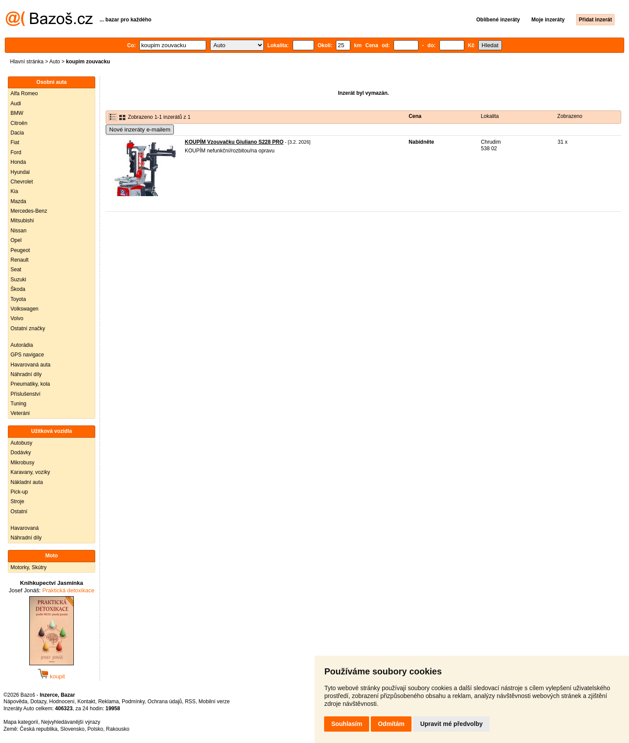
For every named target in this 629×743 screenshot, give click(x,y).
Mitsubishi (22, 221)
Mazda (18, 201)
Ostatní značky (27, 328)
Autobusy (21, 443)
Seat (15, 269)
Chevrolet (21, 182)
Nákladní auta (26, 482)
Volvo (16, 318)
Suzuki (18, 279)
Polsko (95, 729)
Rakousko (117, 729)
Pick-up (19, 492)
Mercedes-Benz (28, 211)
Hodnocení (62, 701)
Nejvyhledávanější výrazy (70, 722)
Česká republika (38, 729)
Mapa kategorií (20, 722)
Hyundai (20, 172)
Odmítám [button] (391, 723)
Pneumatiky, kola (30, 384)
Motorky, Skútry (28, 567)
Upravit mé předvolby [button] (451, 723)
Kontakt (86, 701)
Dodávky (20, 452)
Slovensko (72, 729)
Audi (15, 103)
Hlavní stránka (27, 62)
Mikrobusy (22, 463)
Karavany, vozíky (30, 472)
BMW (16, 113)
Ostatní (19, 511)
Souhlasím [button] (346, 723)
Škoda (17, 289)
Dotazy (38, 701)
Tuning (18, 404)
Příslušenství (25, 394)
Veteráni (20, 413)
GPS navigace (27, 355)
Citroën (19, 123)
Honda (18, 162)
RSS (190, 701)
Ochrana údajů (165, 701)
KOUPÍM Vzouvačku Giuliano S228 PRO (234, 142)
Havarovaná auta (30, 365)
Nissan (18, 231)
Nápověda (15, 701)
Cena (414, 116)
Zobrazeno (569, 116)
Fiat (14, 142)
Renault (19, 260)
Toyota (18, 299)
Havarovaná (24, 528)
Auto (54, 62)
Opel (15, 240)
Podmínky (133, 701)
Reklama (108, 701)
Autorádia (21, 345)
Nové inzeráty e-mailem (139, 129)
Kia (14, 191)
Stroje (17, 501)
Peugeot (20, 250)
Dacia (17, 133)
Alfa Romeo (24, 93)
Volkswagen (24, 309)
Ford (15, 152)
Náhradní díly (25, 374)
